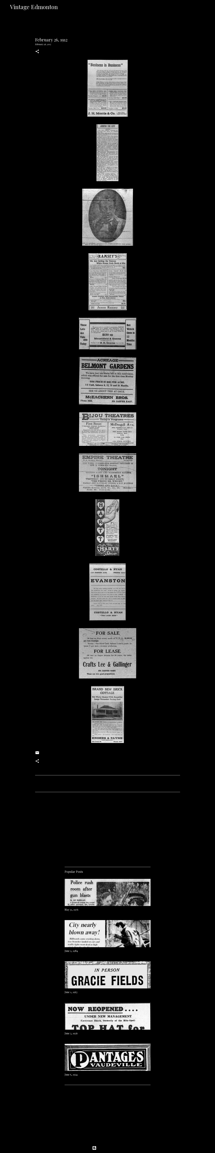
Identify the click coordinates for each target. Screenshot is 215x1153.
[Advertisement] (107, 828)
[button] (37, 51)
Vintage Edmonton (34, 7)
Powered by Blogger (107, 1148)
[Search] (63, 6)
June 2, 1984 (71, 951)
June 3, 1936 (71, 1033)
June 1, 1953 (71, 992)
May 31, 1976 (71, 909)
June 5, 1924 (71, 1074)
